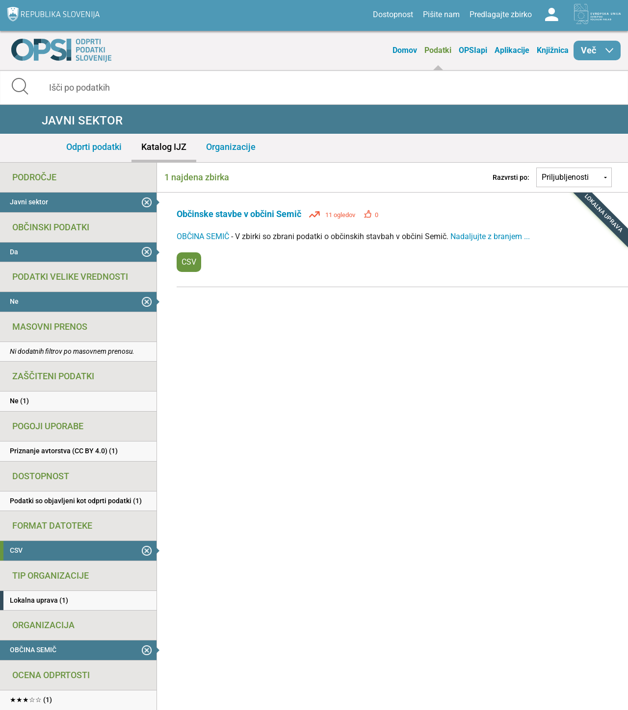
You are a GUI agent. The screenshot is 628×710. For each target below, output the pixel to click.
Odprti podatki (94, 147)
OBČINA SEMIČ (204, 236)
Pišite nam (441, 14)
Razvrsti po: (511, 177)
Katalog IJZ (163, 147)
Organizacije (231, 147)
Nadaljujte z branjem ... (490, 236)
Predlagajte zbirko (501, 14)
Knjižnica (553, 50)
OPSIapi (473, 50)
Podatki (437, 50)
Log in (551, 14)
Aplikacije (512, 50)
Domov (404, 50)
